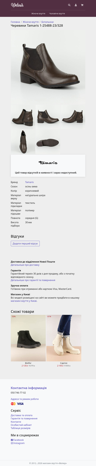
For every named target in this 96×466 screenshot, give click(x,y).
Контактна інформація (29, 388)
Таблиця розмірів (20, 428)
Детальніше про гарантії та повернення (33, 280)
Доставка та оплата (21, 415)
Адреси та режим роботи (25, 399)
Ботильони (47, 21)
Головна (15, 21)
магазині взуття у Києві (24, 300)
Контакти (16, 421)
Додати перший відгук (25, 243)
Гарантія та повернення (24, 418)
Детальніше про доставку (25, 264)
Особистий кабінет (21, 425)
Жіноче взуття (31, 21)
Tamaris (29, 182)
